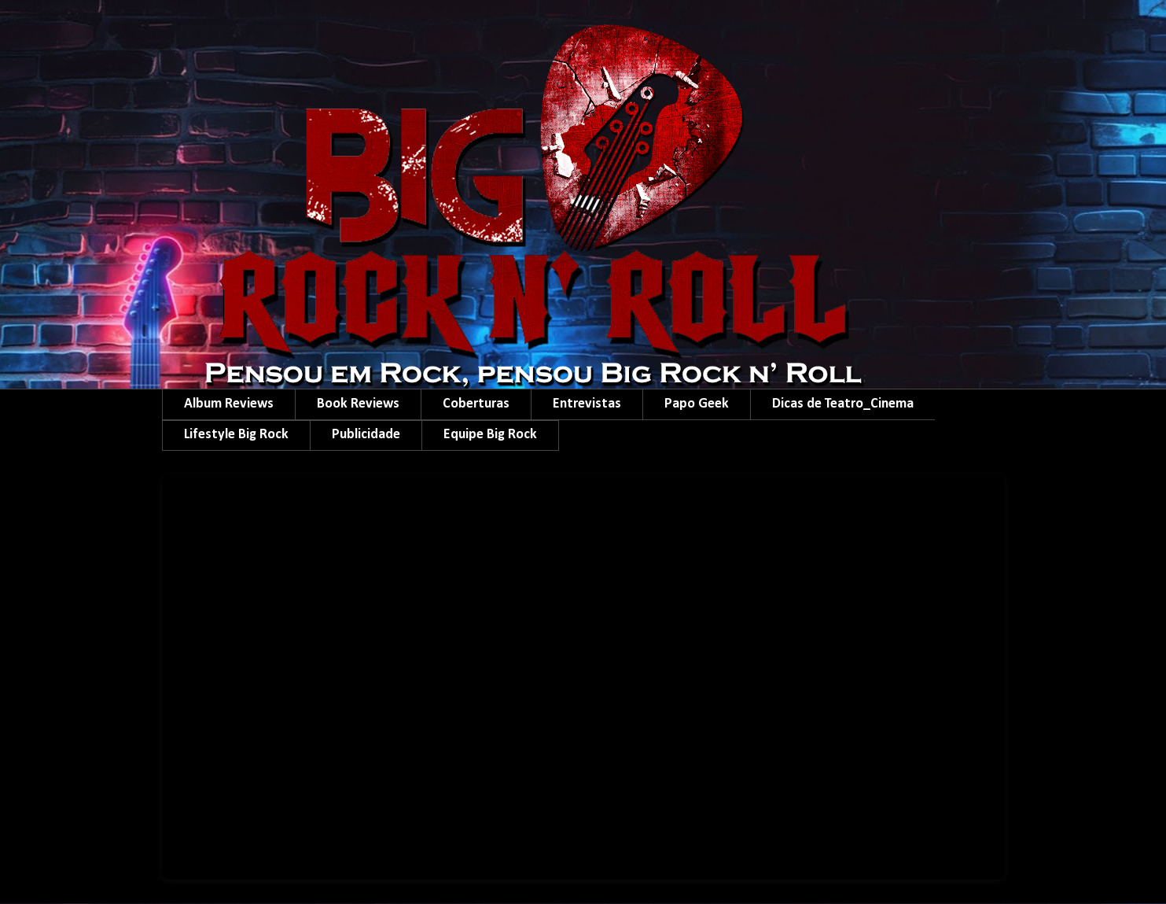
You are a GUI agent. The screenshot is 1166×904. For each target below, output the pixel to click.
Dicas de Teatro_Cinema (843, 404)
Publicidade (366, 434)
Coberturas (476, 404)
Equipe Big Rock (490, 434)
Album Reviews (229, 404)
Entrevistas (587, 404)
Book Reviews (358, 404)
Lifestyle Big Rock (236, 434)
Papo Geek (696, 404)
